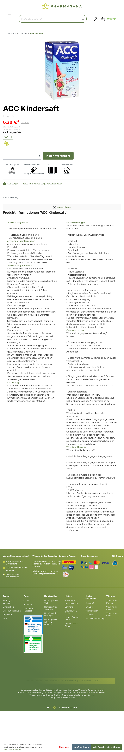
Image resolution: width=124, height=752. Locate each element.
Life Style (89, 607)
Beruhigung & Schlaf (71, 612)
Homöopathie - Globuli (51, 601)
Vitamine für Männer (111, 601)
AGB (5, 619)
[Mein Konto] (96, 19)
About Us (28, 604)
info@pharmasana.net (48, 574)
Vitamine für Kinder (111, 614)
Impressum (8, 615)
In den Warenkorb (58, 155)
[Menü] (9, 15)
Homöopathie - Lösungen (51, 614)
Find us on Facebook (28, 609)
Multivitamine (36, 33)
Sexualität (90, 603)
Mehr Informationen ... (14, 749)
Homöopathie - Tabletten (51, 608)
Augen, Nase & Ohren (71, 624)
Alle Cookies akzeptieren (106, 747)
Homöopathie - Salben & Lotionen (51, 622)
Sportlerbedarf (92, 611)
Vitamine (12, 33)
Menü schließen (62, 206)
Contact (27, 600)
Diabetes (89, 615)
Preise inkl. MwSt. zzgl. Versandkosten (41, 183)
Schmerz (69, 607)
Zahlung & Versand (7, 601)
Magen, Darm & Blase (72, 618)
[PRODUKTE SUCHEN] (53, 19)
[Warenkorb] (109, 19)
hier (92, 695)
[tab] (10, 197)
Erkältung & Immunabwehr (71, 601)
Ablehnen (64, 747)
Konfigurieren (81, 747)
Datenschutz (8, 607)
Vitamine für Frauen (111, 608)
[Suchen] (82, 19)
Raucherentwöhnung (95, 619)
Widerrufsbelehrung (12, 611)
